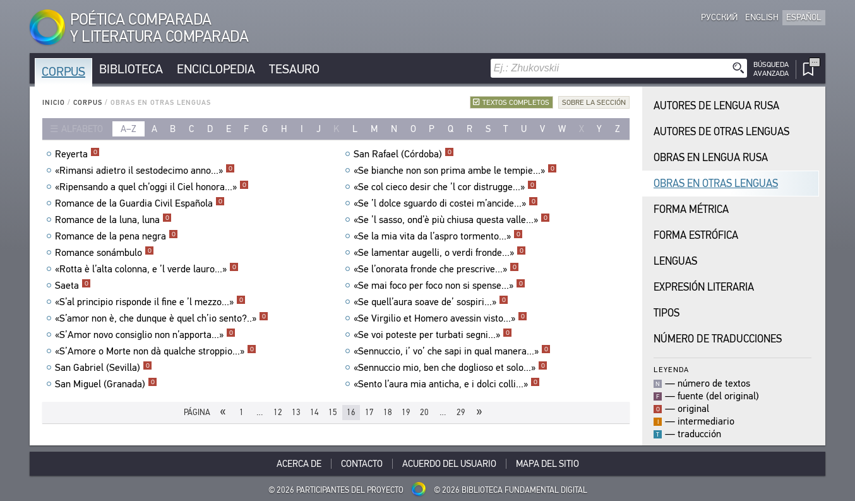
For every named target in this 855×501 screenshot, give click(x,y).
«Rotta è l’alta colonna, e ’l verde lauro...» (147, 269)
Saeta (73, 285)
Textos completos (515, 102)
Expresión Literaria (704, 287)
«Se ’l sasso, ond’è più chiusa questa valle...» (452, 220)
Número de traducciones (718, 339)
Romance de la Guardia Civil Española (140, 203)
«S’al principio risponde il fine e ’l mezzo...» (150, 302)
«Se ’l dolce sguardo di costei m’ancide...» (446, 203)
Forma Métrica (691, 209)
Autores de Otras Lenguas (721, 131)
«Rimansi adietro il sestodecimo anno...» (145, 170)
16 (351, 412)
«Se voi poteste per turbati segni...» (433, 335)
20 (424, 412)
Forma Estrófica (696, 235)
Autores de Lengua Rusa (716, 105)
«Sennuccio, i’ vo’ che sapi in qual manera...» (452, 351)
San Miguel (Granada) (106, 384)
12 (277, 412)
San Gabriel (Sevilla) (103, 367)
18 (387, 412)
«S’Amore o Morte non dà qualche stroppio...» (155, 351)
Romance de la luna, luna (113, 220)
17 (369, 412)
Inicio (53, 103)
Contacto (362, 463)
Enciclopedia (216, 69)
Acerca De (299, 463)
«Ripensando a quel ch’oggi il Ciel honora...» (152, 187)
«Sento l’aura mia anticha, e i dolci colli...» (447, 384)
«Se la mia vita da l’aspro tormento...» (438, 236)
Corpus (63, 71)
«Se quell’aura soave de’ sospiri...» (431, 302)
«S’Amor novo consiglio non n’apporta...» (145, 335)
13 (296, 412)
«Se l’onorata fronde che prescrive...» (436, 269)
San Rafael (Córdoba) (404, 154)
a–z (128, 129)
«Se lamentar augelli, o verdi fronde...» (440, 252)
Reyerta (77, 154)
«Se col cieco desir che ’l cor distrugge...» (445, 187)
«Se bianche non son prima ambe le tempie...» (455, 170)
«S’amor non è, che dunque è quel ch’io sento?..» (161, 318)
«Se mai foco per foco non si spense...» (439, 285)
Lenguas (675, 261)
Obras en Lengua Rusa (711, 157)
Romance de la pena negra (116, 236)
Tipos (666, 313)
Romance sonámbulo (104, 252)
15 (332, 412)
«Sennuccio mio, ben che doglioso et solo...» (450, 367)
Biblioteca (131, 69)
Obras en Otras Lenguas (716, 183)
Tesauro (294, 69)
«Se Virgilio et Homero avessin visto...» (440, 318)
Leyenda (671, 369)
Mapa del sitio (547, 463)
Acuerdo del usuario (449, 463)
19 (406, 412)
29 (461, 412)
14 (314, 412)
